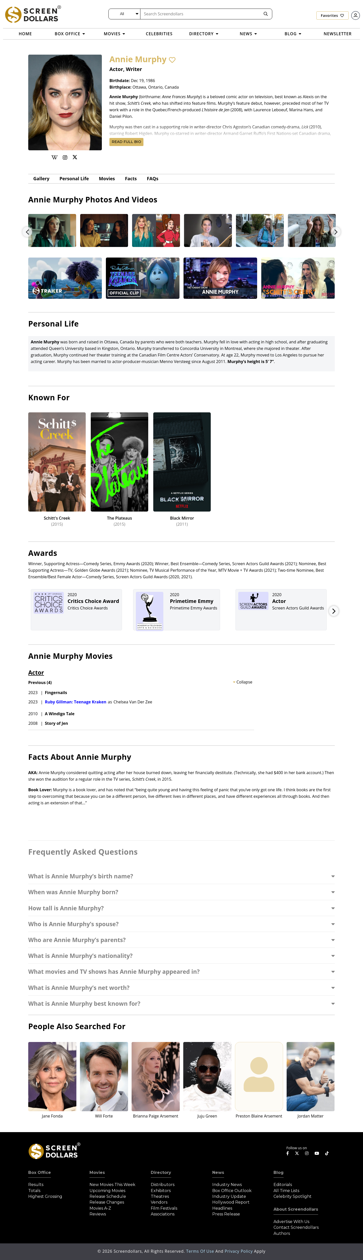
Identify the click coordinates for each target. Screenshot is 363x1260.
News (218, 1172)
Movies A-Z (100, 1208)
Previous (27, 232)
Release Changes (106, 1202)
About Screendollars (296, 1209)
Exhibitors (161, 1190)
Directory (161, 1172)
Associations (162, 1214)
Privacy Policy (239, 1251)
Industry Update (229, 1196)
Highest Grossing (45, 1196)
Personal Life (74, 178)
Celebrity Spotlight (293, 1196)
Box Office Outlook (232, 1190)
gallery (41, 178)
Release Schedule (107, 1196)
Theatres (160, 1196)
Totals (34, 1190)
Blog (279, 1172)
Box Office (39, 1172)
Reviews (97, 1214)
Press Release (226, 1214)
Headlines (222, 1208)
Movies (107, 178)
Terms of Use (200, 1251)
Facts (131, 178)
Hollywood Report (231, 1202)
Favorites (332, 15)
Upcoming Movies (107, 1190)
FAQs (153, 178)
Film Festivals (164, 1208)
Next (336, 232)
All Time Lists (286, 1190)
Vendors (159, 1202)
